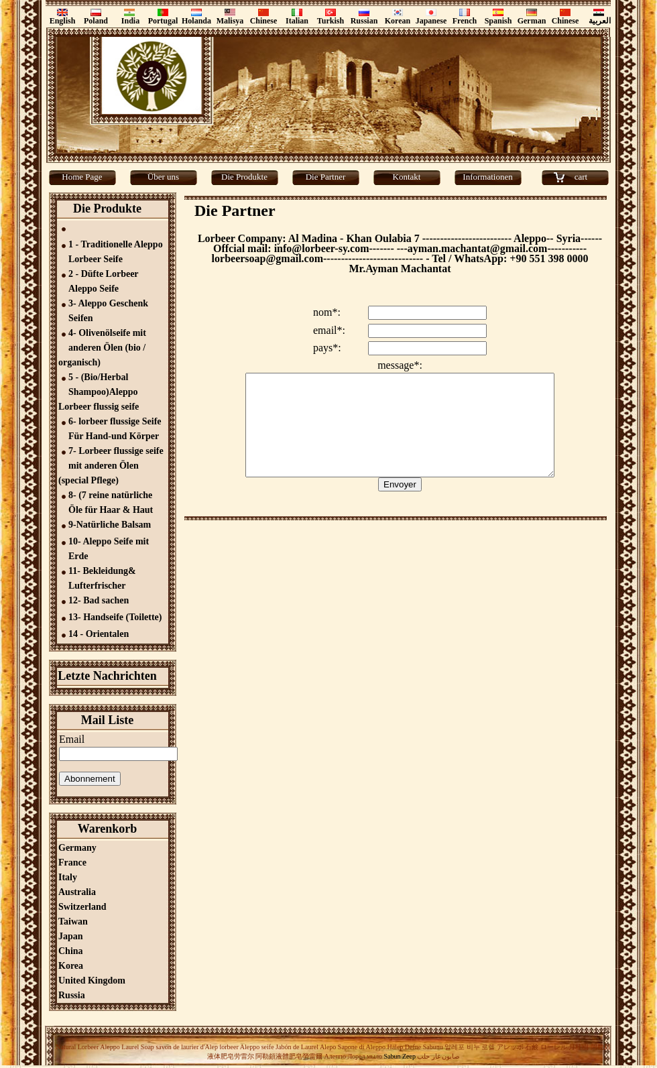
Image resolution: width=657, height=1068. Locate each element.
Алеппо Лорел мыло (353, 1056)
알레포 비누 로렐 (469, 1047)
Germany (77, 848)
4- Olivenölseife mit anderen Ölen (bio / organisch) (102, 347)
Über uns (163, 177)
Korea (70, 966)
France (72, 862)
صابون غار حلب (438, 1056)
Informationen (487, 177)
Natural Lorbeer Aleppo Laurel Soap (105, 1047)
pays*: (327, 347)
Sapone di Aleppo (361, 1047)
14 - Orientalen (98, 634)
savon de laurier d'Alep (186, 1047)
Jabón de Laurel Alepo (305, 1047)
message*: (399, 365)
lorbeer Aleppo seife (246, 1047)
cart (581, 177)
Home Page (82, 177)
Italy (67, 877)
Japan (70, 936)
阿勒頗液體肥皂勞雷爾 (288, 1056)
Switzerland (82, 907)
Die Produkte (244, 177)
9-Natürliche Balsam (109, 525)
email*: (329, 330)
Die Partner (326, 177)
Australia (77, 892)
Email (71, 739)
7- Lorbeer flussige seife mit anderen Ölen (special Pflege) (111, 465)
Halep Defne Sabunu (414, 1047)
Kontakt (407, 177)
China (70, 951)
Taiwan (73, 921)
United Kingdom (91, 980)
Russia (71, 995)
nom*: (327, 312)
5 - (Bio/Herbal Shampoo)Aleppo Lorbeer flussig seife (98, 392)
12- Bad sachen (98, 600)
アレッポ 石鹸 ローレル (532, 1047)
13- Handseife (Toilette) (115, 617)
